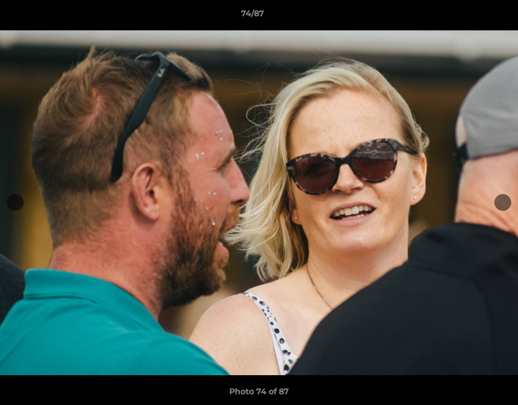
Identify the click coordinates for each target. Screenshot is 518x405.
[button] (470, 16)
